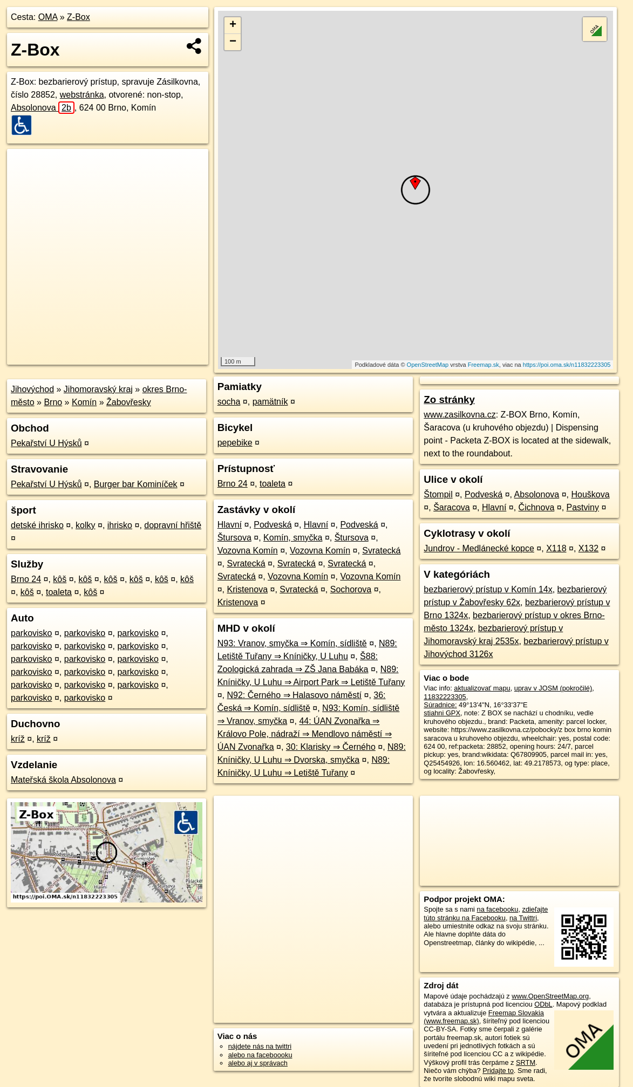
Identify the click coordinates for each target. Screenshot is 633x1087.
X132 (588, 548)
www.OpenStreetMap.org (550, 996)
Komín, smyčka (292, 537)
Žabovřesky (128, 402)
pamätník (270, 401)
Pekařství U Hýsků (46, 443)
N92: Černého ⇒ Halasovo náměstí (294, 695)
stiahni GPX (442, 713)
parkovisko (31, 633)
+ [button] (232, 25)
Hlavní (229, 524)
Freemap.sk (483, 364)
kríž (18, 738)
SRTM (525, 1062)
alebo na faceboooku (260, 1055)
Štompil (438, 494)
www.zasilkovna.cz (459, 414)
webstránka (82, 94)
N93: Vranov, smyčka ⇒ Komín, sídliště (292, 643)
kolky (85, 525)
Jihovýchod (32, 389)
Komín (84, 402)
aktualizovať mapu (482, 688)
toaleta (59, 592)
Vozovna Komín (247, 550)
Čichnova (537, 507)
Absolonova (42, 107)
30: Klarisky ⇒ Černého (331, 746)
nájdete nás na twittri (259, 1046)
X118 (556, 548)
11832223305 (445, 697)
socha (229, 401)
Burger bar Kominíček (136, 484)
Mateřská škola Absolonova (63, 779)
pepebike (235, 442)
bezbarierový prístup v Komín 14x (488, 589)
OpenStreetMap (428, 364)
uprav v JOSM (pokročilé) (553, 688)
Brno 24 (26, 579)
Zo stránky (449, 399)
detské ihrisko (37, 525)
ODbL (543, 1004)
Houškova (590, 494)
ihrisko (119, 525)
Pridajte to (498, 1071)
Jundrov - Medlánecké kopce (479, 548)
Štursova (234, 537)
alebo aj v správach (258, 1063)
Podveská (272, 524)
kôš (59, 579)
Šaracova (451, 507)
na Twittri (523, 918)
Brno (53, 402)
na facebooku (498, 909)
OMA (48, 17)
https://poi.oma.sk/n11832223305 (567, 364)
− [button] (232, 42)
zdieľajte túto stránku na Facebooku (486, 913)
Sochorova (351, 589)
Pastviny (583, 507)
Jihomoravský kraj (98, 389)
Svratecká (381, 550)
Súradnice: (440, 705)
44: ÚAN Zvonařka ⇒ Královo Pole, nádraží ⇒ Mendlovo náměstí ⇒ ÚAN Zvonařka (304, 733)
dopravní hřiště (172, 525)
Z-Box (78, 17)
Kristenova (247, 589)
